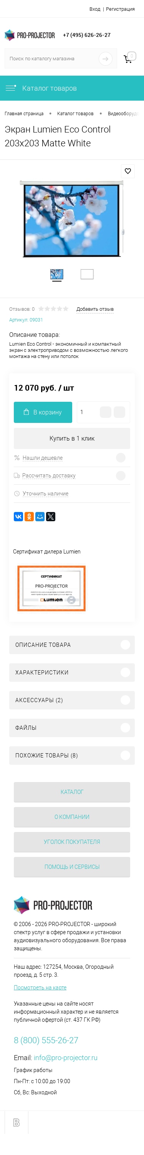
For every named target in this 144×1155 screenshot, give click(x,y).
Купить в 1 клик (72, 438)
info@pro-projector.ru (66, 1058)
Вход (94, 9)
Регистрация (120, 9)
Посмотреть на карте (40, 987)
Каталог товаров (41, 88)
